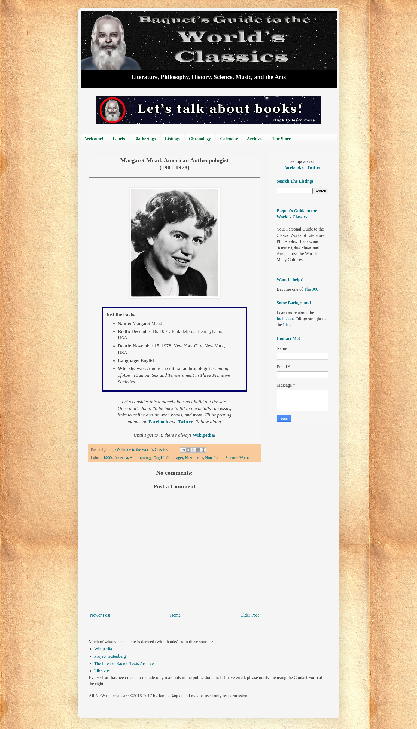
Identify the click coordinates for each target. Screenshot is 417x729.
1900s (107, 457)
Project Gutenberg (110, 656)
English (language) (168, 457)
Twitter (314, 167)
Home (175, 615)
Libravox (102, 671)
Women (245, 457)
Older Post (250, 615)
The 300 (311, 289)
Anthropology (140, 457)
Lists (287, 325)
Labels (118, 138)
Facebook (292, 167)
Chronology (200, 138)
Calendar (229, 138)
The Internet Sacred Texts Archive (124, 663)
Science (231, 457)
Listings (172, 138)
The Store (282, 138)
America (121, 457)
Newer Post (100, 615)
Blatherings (145, 138)
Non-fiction (214, 457)
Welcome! (94, 138)
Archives (255, 138)
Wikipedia (103, 648)
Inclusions (286, 319)
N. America (194, 457)
